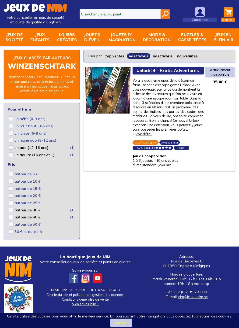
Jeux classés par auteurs (42, 60)
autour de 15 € (27, 194)
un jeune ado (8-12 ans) (35, 146)
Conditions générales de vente (85, 305)
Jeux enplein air (223, 37)
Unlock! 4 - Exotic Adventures (157, 73)
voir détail (145, 151)
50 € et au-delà (28, 237)
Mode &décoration (157, 37)
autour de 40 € (27, 223)
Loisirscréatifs (67, 37)
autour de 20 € (27, 201)
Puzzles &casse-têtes (192, 37)
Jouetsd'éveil (92, 37)
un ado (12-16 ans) (31, 153)
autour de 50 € (27, 230)
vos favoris (166, 56)
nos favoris (141, 56)
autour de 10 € (27, 187)
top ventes (115, 56)
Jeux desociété (14, 37)
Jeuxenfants (39, 37)
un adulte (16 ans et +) (34, 160)
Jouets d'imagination (121, 37)
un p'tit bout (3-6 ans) (33, 131)
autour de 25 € (27, 208)
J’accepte (121, 322)
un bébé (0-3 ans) (30, 124)
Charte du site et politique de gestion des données (85, 300)
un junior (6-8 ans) (30, 139)
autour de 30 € (27, 216)
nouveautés (193, 56)
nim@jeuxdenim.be (193, 302)
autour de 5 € (26, 179)
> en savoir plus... (85, 309)
